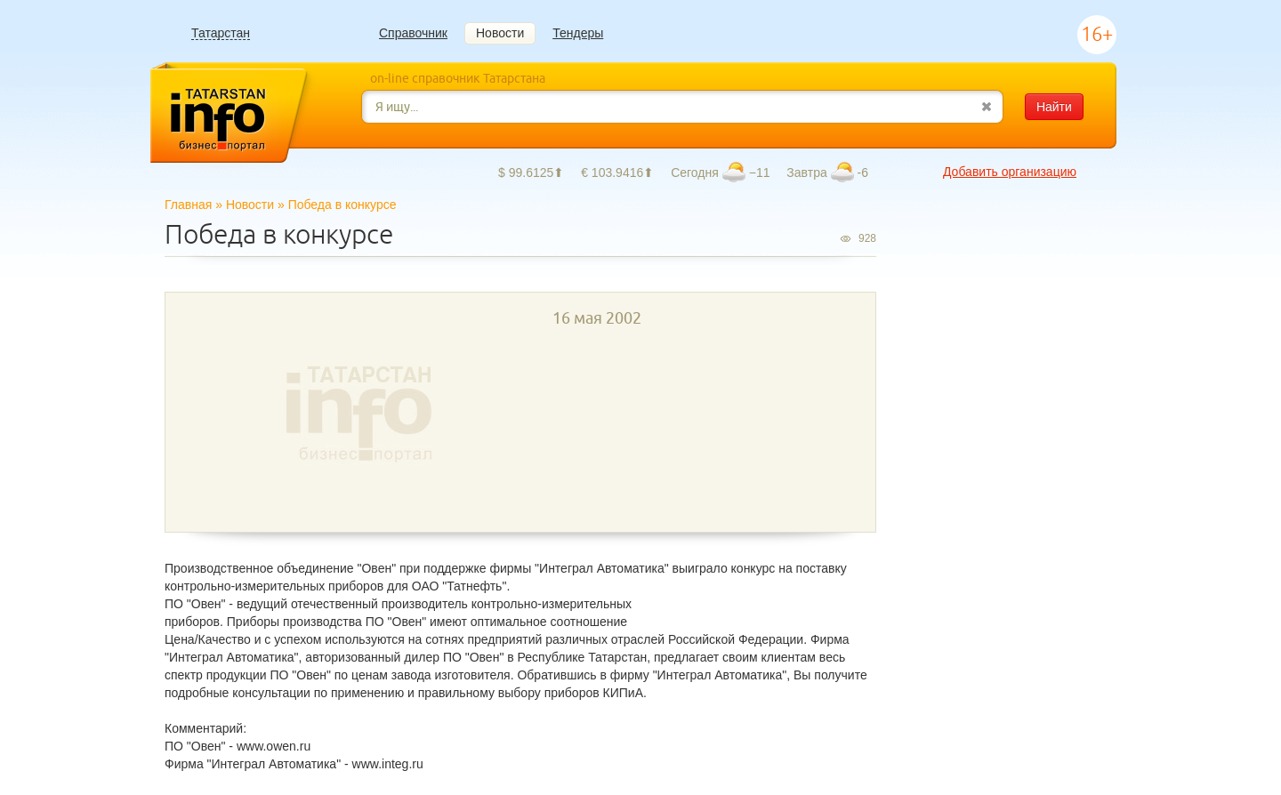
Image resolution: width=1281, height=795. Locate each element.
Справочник (413, 33)
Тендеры (577, 33)
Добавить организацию (1009, 172)
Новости (500, 33)
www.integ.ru (387, 764)
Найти (1054, 107)
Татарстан (220, 33)
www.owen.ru (273, 746)
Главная (188, 204)
